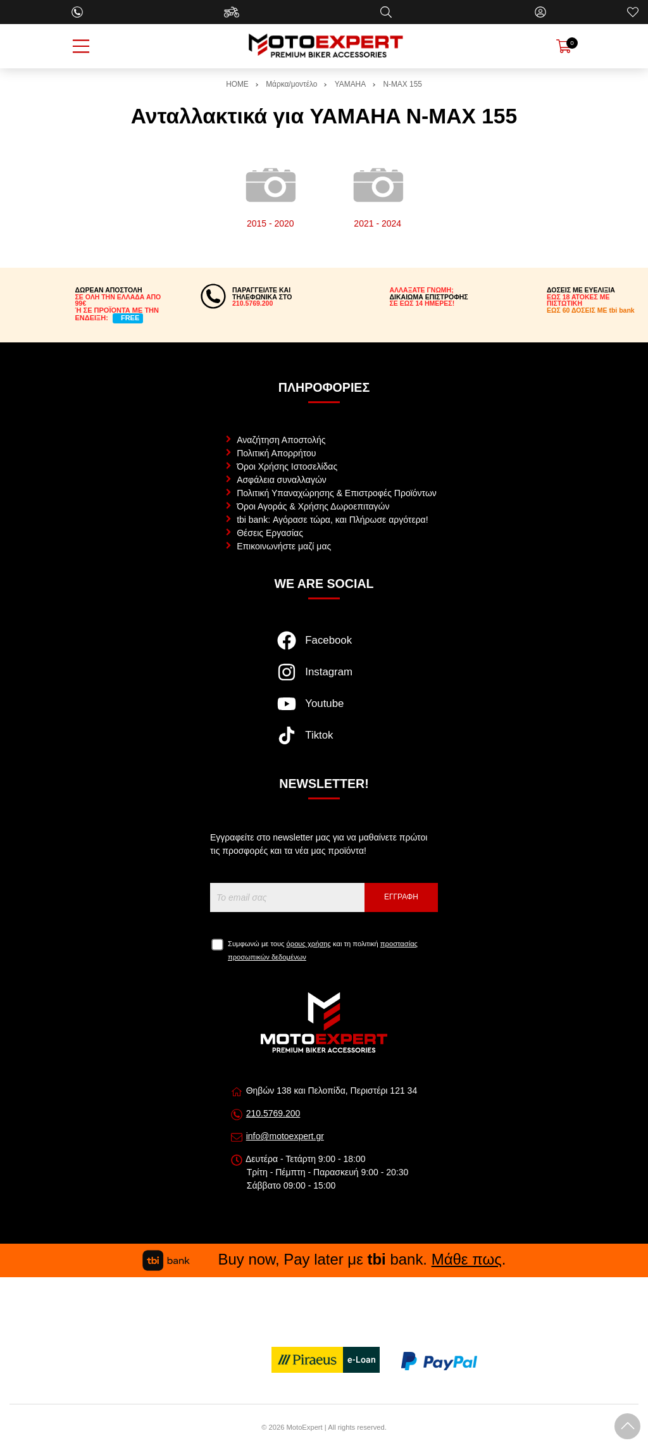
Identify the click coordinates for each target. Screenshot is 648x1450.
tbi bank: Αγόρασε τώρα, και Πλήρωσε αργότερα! (332, 520)
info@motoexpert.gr (285, 1136)
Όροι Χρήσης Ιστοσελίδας (287, 466)
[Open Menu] (81, 46)
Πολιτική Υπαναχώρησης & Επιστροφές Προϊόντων (337, 493)
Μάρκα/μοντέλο (291, 84)
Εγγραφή (401, 896)
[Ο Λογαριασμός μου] (540, 12)
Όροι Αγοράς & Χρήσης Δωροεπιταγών (313, 506)
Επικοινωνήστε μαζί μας (284, 546)
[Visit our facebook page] (323, 647)
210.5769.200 (273, 1113)
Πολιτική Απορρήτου (276, 453)
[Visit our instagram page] (323, 678)
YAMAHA (350, 84)
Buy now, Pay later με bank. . (324, 1259)
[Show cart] (563, 46)
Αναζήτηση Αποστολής (281, 440)
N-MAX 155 (402, 84)
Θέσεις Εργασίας (270, 533)
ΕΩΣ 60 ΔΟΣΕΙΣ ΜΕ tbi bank (591, 310)
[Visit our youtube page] (323, 710)
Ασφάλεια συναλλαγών (282, 480)
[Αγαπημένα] (633, 12)
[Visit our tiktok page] (323, 742)
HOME (237, 84)
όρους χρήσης (309, 943)
